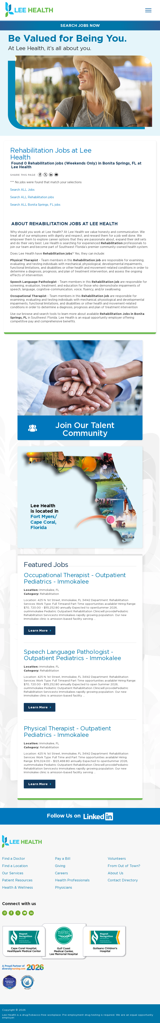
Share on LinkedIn (51, 175)
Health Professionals (72, 880)
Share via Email (56, 175)
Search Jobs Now (80, 25)
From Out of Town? (124, 866)
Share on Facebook (40, 175)
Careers (61, 873)
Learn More (41, 632)
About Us (115, 873)
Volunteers (117, 858)
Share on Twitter (45, 175)
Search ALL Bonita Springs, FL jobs (35, 204)
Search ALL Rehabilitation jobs (32, 197)
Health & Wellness (17, 887)
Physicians (63, 887)
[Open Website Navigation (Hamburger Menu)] (148, 10)
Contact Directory (123, 880)
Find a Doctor (13, 858)
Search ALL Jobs (22, 189)
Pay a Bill (62, 858)
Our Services (12, 873)
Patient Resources (17, 880)
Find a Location (15, 866)
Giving (60, 866)
